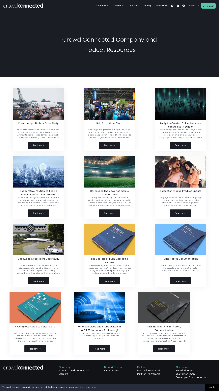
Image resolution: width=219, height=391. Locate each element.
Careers (63, 374)
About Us (194, 6)
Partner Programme (148, 374)
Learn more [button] (90, 387)
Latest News (111, 370)
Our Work (134, 6)
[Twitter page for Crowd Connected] (183, 6)
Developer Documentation (191, 377)
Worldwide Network (148, 370)
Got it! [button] (212, 387)
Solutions (101, 6)
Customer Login (185, 374)
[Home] (48, 5)
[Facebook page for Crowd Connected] (178, 6)
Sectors (117, 6)
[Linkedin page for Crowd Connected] (172, 6)
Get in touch (208, 6)
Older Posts (206, 290)
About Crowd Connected (74, 370)
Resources (161, 6)
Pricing (147, 6)
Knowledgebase (185, 370)
